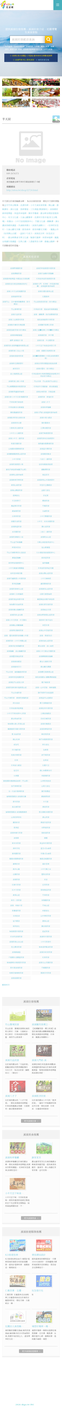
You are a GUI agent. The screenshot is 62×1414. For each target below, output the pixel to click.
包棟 (52, 46)
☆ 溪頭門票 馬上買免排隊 (23, 59)
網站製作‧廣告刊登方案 (37, 1401)
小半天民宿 (48, 49)
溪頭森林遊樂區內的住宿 (32, 49)
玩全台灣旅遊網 (27, 1398)
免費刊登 (21, 1401)
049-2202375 (28, 1403)
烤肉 (6, 49)
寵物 (42, 46)
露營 (20, 49)
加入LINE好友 (42, 1403)
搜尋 (48, 39)
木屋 (47, 46)
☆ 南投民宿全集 (42, 59)
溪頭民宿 (29, 46)
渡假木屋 (13, 49)
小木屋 (36, 46)
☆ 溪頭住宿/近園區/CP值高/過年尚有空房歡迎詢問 (31, 55)
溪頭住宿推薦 (7, 5)
